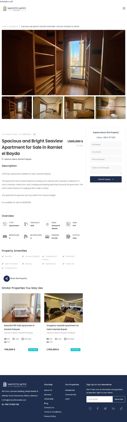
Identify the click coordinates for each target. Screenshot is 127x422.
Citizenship (48, 399)
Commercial (70, 394)
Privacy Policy (50, 416)
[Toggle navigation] (124, 8)
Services (47, 394)
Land (67, 399)
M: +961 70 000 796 (10, 404)
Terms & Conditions (52, 412)
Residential (70, 390)
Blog (46, 403)
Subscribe (119, 399)
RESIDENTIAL (13, 26)
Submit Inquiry (106, 179)
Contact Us (49, 407)
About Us (48, 390)
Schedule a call (6, 1)
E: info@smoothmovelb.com (14, 400)
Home (4, 26)
